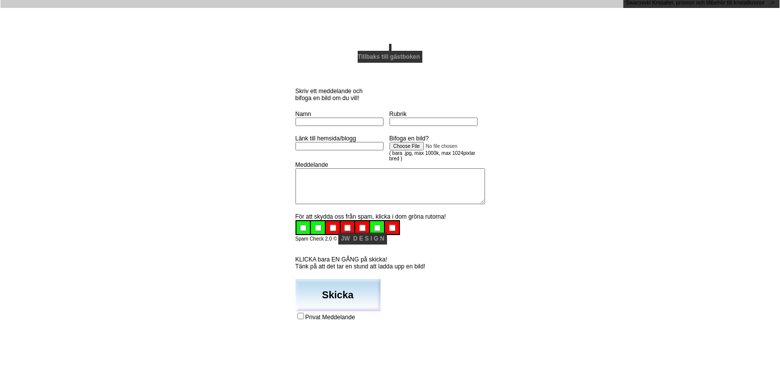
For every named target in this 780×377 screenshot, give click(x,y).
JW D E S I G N (362, 238)
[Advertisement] (390, 22)
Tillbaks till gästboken (389, 56)
